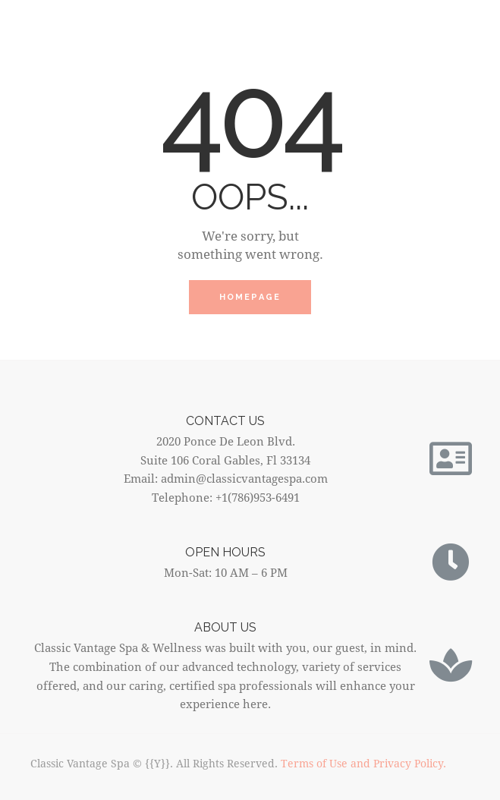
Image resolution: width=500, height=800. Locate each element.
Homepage (250, 297)
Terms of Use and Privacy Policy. (363, 763)
